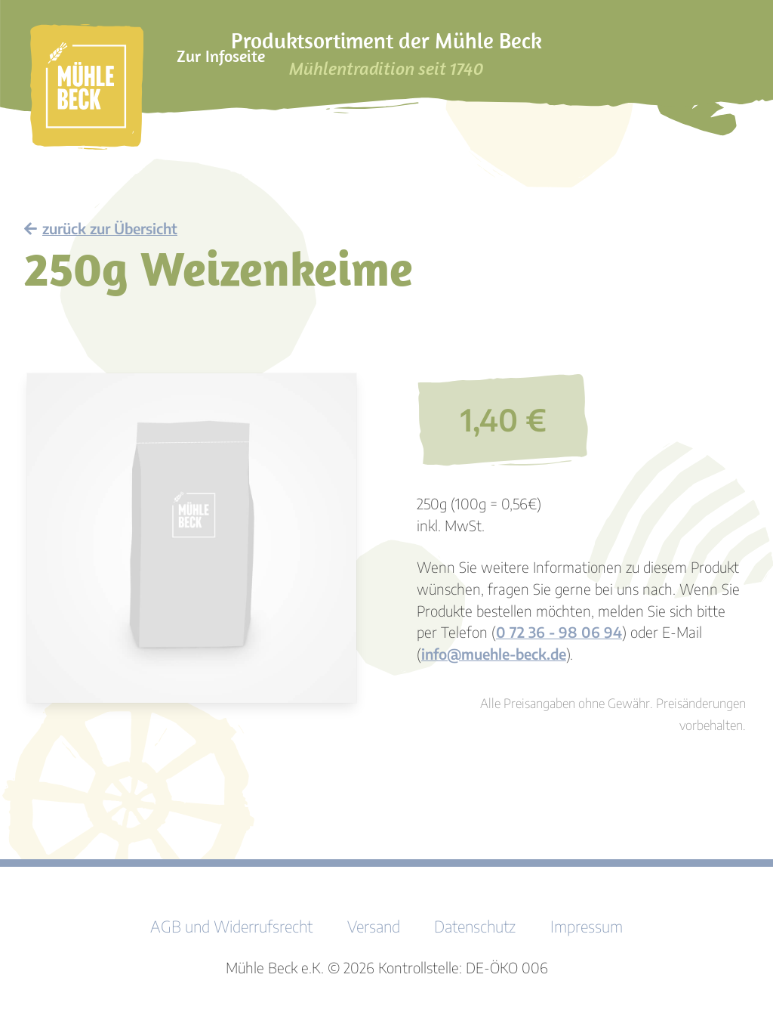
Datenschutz (475, 926)
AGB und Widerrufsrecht (231, 926)
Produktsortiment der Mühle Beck (386, 53)
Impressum (586, 926)
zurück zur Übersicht (100, 228)
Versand (373, 926)
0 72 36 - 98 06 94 (559, 632)
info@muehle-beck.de (493, 654)
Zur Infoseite (221, 56)
